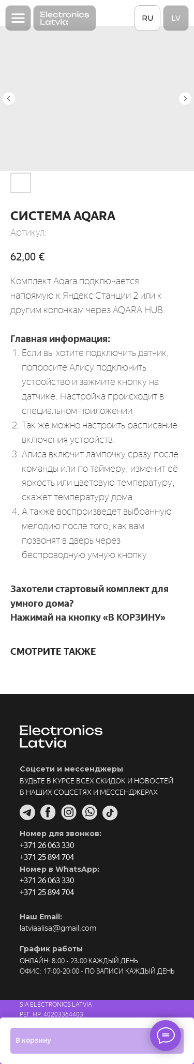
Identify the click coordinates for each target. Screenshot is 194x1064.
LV (176, 18)
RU (147, 18)
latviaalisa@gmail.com (58, 928)
